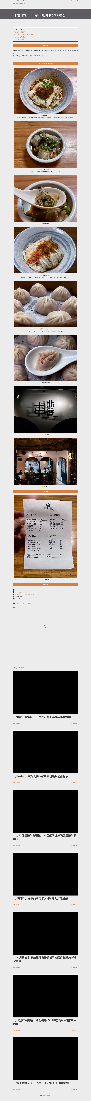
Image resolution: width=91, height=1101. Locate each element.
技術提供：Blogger (45, 1095)
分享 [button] (75, 603)
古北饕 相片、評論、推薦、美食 (24, 34)
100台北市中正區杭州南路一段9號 (25, 594)
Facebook (15, 6)
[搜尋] (72, 1)
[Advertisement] (45, 655)
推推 (27, 603)
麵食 (30, 603)
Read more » (74, 723)
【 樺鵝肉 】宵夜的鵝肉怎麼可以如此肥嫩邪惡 (40, 898)
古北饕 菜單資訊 (20, 37)
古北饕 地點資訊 (20, 39)
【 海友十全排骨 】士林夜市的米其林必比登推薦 (42, 717)
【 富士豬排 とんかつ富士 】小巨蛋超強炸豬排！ (42, 1083)
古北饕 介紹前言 (20, 32)
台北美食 (24, 603)
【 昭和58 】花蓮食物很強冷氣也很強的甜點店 (40, 776)
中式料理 (19, 603)
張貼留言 (18, 723)
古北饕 (19, 592)
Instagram (24, 6)
